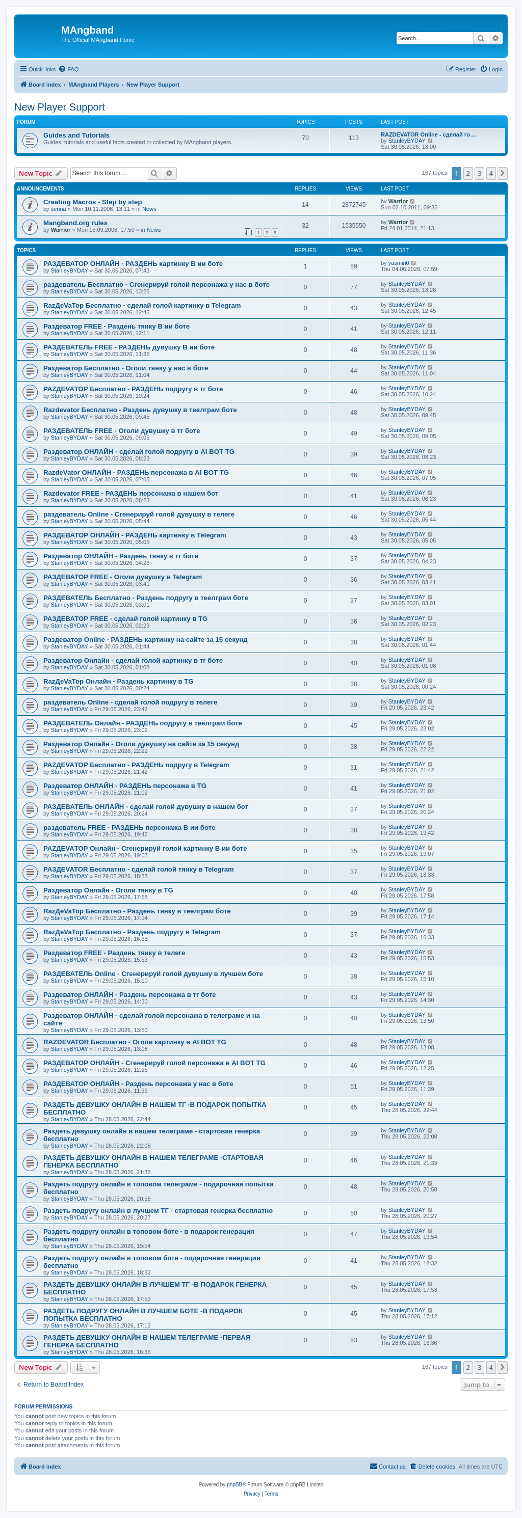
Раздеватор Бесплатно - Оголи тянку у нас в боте (125, 368)
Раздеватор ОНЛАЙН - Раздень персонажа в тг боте (129, 994)
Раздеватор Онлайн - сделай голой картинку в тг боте (133, 660)
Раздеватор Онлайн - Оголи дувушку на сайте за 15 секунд (141, 744)
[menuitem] (68, 69)
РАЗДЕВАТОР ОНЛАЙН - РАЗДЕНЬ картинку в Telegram (134, 535)
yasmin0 (398, 263)
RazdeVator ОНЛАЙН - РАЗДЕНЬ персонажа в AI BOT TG (136, 472)
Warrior (398, 201)
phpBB (234, 1484)
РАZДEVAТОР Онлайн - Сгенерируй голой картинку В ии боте (145, 848)
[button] (503, 173)
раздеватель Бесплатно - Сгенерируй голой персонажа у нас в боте (156, 284)
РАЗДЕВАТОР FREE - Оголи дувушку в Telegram (122, 577)
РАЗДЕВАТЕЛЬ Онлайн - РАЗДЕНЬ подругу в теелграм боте (142, 723)
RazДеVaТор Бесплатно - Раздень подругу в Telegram (132, 932)
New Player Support (59, 107)
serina (58, 209)
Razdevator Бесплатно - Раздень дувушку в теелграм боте (140, 410)
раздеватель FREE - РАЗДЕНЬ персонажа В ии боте (129, 827)
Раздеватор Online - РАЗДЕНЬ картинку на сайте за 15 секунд (145, 639)
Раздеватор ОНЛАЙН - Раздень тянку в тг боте (120, 556)
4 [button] (491, 173)
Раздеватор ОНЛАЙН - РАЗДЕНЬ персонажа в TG (124, 786)
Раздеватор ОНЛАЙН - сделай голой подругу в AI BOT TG (138, 451)
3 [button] (479, 173)
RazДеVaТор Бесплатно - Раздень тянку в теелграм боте (137, 911)
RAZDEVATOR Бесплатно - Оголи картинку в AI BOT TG (134, 1042)
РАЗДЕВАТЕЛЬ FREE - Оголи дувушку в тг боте (121, 431)
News (149, 209)
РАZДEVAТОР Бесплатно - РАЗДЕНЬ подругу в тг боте (133, 389)
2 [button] (468, 173)
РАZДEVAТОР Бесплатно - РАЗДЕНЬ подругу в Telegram (136, 765)
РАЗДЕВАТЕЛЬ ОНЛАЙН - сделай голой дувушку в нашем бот (145, 806)
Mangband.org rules (75, 223)
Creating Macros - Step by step (92, 202)
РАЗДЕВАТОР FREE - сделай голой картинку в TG (125, 618)
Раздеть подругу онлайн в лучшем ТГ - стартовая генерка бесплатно (158, 1210)
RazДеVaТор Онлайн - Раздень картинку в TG (118, 681)
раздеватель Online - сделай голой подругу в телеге (130, 702)
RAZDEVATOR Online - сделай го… (428, 134)
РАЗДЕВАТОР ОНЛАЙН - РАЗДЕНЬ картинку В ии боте (133, 263)
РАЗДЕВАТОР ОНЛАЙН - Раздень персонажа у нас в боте (138, 1084)
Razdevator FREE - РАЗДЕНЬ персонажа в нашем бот (130, 493)
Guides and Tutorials (76, 135)
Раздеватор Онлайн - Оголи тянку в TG (108, 890)
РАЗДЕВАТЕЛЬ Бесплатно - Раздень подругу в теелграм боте (145, 598)
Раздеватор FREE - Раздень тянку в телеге (114, 953)
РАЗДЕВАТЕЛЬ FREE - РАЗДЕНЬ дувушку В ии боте (129, 347)
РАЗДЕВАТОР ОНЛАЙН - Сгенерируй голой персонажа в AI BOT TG (154, 1063)
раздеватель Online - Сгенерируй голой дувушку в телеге (138, 514)
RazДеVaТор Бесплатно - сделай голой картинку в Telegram (142, 305)
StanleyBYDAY (407, 141)
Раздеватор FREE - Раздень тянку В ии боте (116, 326)
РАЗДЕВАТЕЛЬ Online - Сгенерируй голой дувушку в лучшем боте (153, 974)
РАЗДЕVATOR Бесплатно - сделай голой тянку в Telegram (138, 869)
